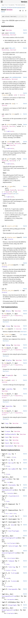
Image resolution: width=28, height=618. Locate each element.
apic (21, 7)
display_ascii (12, 237)
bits (13, 114)
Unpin (7, 443)
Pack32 (4, 35)
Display (10, 239)
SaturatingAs (13, 546)
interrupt (16, 7)
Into (12, 525)
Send (7, 437)
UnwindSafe (9, 446)
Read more (6, 322)
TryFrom (14, 573)
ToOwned (11, 561)
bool (8, 79)
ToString (11, 567)
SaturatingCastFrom (9, 553)
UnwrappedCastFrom (9, 596)
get (8, 159)
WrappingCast (10, 613)
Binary (8, 311)
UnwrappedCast (11, 599)
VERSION (12, 33)
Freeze (7, 431)
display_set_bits (8, 290)
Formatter (5, 315)
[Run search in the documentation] (14, 5)
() (21, 315)
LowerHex (9, 389)
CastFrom (5, 479)
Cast (8, 482)
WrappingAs (12, 605)
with (8, 124)
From (7, 375)
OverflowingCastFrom (9, 538)
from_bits (5, 95)
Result (8, 192)
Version (24, 2)
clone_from (8, 334)
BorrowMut (12, 469)
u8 (8, 35)
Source (3, 11)
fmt (5, 313)
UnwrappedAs (12, 589)
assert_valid (11, 226)
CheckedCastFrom (8, 490)
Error (16, 193)
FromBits (8, 131)
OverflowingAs (13, 531)
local (24, 7)
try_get (9, 186)
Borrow (10, 463)
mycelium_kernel (6, 7)
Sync (7, 440)
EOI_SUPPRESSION (15, 77)
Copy (7, 423)
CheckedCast (10, 493)
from (5, 380)
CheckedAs (12, 485)
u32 (15, 95)
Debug (8, 345)
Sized (14, 457)
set (8, 141)
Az (9, 460)
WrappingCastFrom (8, 610)
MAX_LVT (12, 48)
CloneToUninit (13, 496)
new (13, 103)
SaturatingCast (11, 558)
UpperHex (9, 406)
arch (12, 7)
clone (6, 329)
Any (9, 454)
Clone (8, 326)
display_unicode (7, 265)
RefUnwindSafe (10, 434)
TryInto (14, 581)
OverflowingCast (11, 543)
